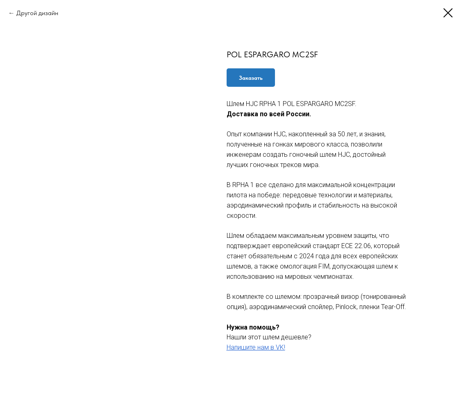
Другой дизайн (37, 13)
